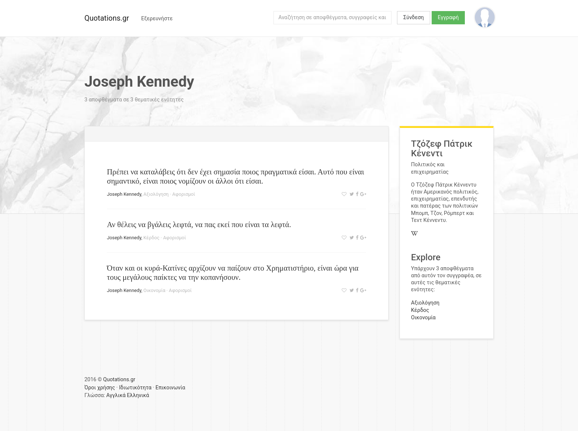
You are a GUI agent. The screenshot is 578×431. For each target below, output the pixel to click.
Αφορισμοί (183, 194)
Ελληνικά (138, 395)
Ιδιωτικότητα (135, 388)
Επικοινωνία (170, 388)
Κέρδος (151, 237)
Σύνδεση (413, 17)
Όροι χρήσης (99, 388)
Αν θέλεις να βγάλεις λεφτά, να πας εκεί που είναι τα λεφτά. (199, 224)
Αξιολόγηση (156, 194)
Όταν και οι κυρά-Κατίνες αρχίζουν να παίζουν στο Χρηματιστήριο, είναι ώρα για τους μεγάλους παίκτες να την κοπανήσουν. (232, 272)
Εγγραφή (448, 17)
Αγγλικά (115, 395)
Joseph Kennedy (124, 194)
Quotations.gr (106, 18)
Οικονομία (154, 290)
